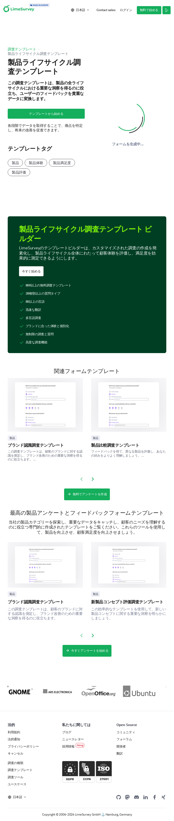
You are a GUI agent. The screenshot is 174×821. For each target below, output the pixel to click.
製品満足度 (62, 162)
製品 (15, 162)
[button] (166, 10)
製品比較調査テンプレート (115, 445)
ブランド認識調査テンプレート (36, 445)
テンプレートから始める (46, 114)
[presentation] (81, 479)
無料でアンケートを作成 (87, 494)
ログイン (126, 10)
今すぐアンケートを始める (86, 651)
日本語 (80, 10)
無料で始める (149, 10)
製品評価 (19, 172)
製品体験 (36, 162)
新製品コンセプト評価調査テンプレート (127, 601)
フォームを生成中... (128, 144)
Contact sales (106, 10)
